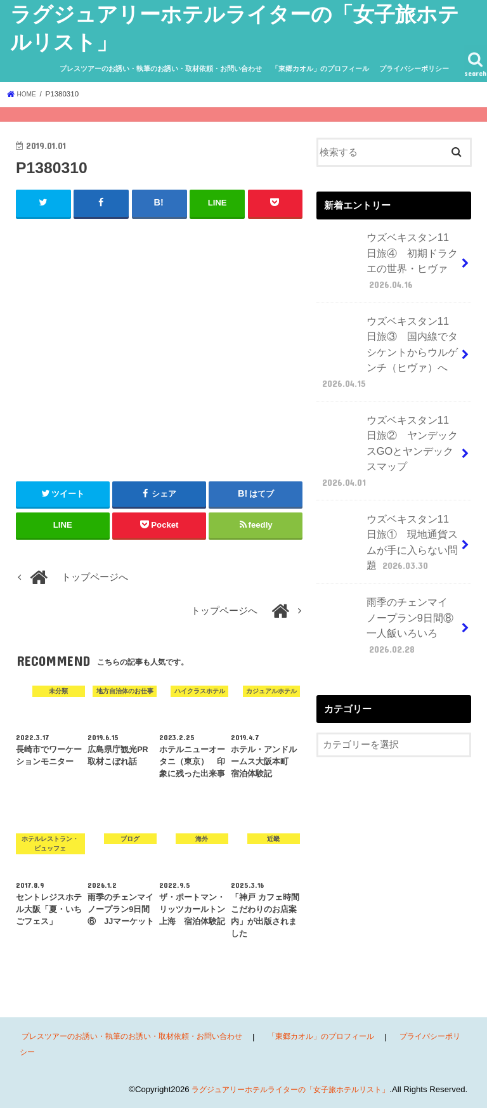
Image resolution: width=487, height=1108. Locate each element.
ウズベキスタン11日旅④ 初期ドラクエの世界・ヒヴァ (385, 257)
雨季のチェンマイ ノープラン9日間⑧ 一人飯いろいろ (388, 574)
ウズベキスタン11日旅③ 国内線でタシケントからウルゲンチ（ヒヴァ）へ (385, 339)
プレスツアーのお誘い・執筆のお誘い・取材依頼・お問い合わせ (161, 68)
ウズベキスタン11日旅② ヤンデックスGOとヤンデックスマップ (388, 422)
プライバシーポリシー (414, 68)
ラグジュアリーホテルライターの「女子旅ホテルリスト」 (282, 1088)
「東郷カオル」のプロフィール (320, 68)
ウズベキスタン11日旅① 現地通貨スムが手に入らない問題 (385, 498)
